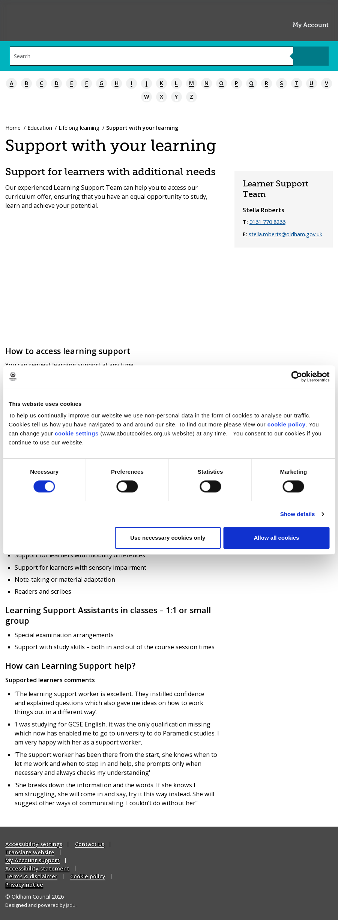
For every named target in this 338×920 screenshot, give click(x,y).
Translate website (29, 852)
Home (13, 127)
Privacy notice (24, 884)
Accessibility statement (37, 868)
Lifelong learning (79, 127)
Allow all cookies (276, 537)
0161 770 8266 (267, 221)
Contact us (89, 844)
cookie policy (286, 424)
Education (39, 127)
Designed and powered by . (41, 905)
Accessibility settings (33, 844)
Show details (297, 514)
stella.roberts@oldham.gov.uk (285, 234)
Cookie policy (87, 876)
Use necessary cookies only (167, 537)
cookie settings (77, 433)
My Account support (32, 860)
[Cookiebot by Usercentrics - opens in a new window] (296, 376)
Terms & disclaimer (31, 876)
